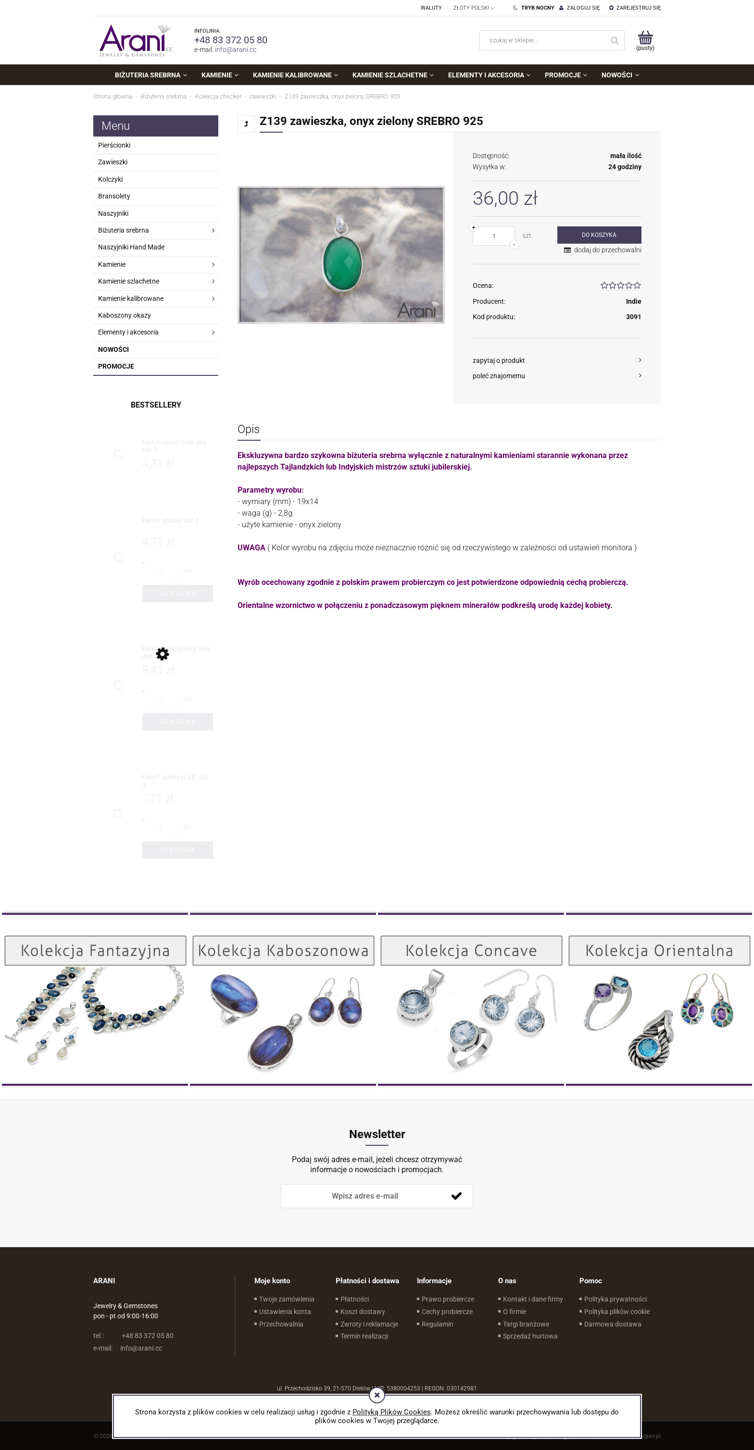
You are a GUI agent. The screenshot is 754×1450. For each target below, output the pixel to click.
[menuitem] (151, 75)
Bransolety (114, 196)
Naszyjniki (113, 213)
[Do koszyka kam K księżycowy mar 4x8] (177, 722)
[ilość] (494, 236)
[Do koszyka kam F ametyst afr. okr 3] (177, 850)
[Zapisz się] (456, 1196)
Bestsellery (156, 404)
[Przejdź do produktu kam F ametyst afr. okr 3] (177, 781)
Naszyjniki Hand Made (131, 247)
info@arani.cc (235, 49)
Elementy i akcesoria (128, 332)
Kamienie (112, 264)
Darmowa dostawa (612, 1324)
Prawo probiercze (448, 1299)
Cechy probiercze (447, 1311)
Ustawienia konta (285, 1311)
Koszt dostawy (362, 1311)
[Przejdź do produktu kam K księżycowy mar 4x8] (177, 653)
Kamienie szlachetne (128, 281)
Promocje (116, 366)
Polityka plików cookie (617, 1311)
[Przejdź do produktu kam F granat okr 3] (177, 524)
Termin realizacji (364, 1336)
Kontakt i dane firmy (533, 1299)
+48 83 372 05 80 (230, 40)
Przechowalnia (281, 1324)
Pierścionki (114, 145)
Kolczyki (110, 179)
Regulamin (437, 1324)
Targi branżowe (526, 1324)
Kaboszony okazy (124, 315)
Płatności (354, 1299)
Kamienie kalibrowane (130, 298)
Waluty (431, 8)
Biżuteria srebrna (123, 230)
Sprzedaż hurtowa (530, 1336)
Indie (633, 301)
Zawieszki (112, 162)
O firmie (514, 1311)
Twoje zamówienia (286, 1299)
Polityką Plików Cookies (391, 1412)
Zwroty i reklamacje (369, 1324)
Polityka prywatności (615, 1299)
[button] (557, 360)
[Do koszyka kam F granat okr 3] (177, 593)
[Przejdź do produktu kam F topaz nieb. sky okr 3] (177, 446)
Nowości (113, 349)
